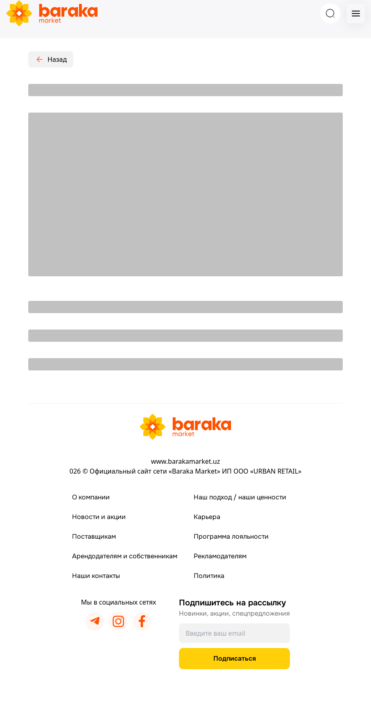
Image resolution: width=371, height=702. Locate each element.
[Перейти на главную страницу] (185, 426)
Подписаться (234, 658)
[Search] (330, 13)
